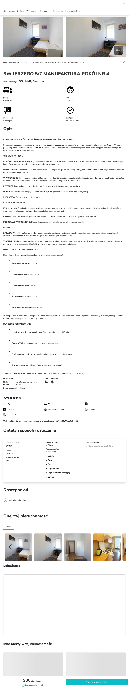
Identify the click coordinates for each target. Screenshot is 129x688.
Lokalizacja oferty (72, 11)
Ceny (22, 11)
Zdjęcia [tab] (8, 526)
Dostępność (45, 11)
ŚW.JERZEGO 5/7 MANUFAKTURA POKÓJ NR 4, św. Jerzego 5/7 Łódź (57, 62)
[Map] (64, 605)
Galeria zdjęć (58, 11)
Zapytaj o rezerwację (97, 682)
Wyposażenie (32, 11)
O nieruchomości (10, 11)
